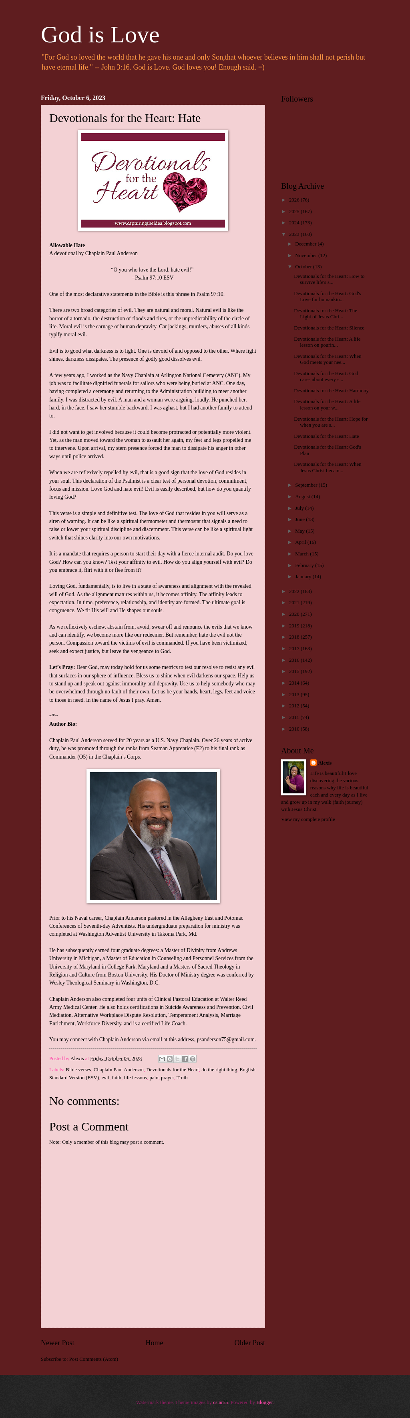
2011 (295, 717)
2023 (295, 234)
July (300, 508)
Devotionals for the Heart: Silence (329, 328)
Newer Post (57, 1343)
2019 (295, 626)
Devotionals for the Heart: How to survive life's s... (329, 279)
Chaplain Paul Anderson (119, 1069)
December (306, 244)
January (303, 576)
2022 (295, 591)
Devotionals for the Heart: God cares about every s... (326, 376)
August (303, 496)
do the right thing (219, 1069)
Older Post (249, 1343)
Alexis (325, 763)
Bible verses (78, 1069)
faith (116, 1077)
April (301, 542)
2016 (295, 660)
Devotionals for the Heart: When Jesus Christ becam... (328, 467)
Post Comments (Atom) (93, 1359)
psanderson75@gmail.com (226, 1040)
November (306, 255)
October (304, 267)
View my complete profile (308, 819)
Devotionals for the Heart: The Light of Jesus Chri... (325, 314)
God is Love (100, 34)
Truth (182, 1077)
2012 (295, 706)
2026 (295, 200)
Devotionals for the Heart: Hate (326, 436)
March (302, 554)
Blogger (264, 1402)
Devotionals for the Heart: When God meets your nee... (328, 359)
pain (153, 1077)
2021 (295, 602)
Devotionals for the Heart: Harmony (331, 390)
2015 (295, 671)
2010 (295, 729)
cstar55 (220, 1402)
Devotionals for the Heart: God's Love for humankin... (327, 296)
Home (154, 1343)
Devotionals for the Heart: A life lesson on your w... (327, 404)
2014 (295, 683)
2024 (295, 223)
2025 (295, 211)
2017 (295, 648)
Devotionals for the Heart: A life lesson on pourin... (327, 342)
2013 (295, 694)
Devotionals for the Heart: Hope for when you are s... (331, 422)
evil (105, 1077)
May (300, 531)
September (306, 485)
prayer (167, 1077)
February (305, 565)
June (300, 519)
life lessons (135, 1077)
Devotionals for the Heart (172, 1069)
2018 (295, 637)
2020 (295, 614)
